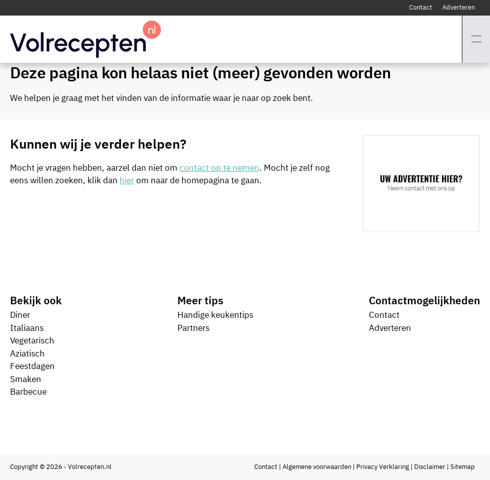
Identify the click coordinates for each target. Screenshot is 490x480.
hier (127, 180)
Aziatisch (27, 353)
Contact (420, 7)
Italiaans (27, 327)
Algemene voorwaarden (316, 466)
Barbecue (28, 391)
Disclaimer (429, 466)
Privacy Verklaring (382, 466)
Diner (20, 314)
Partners (193, 327)
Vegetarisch (32, 340)
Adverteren (458, 7)
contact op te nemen (219, 167)
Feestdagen (32, 366)
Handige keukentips (215, 314)
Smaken (25, 379)
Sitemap (462, 466)
